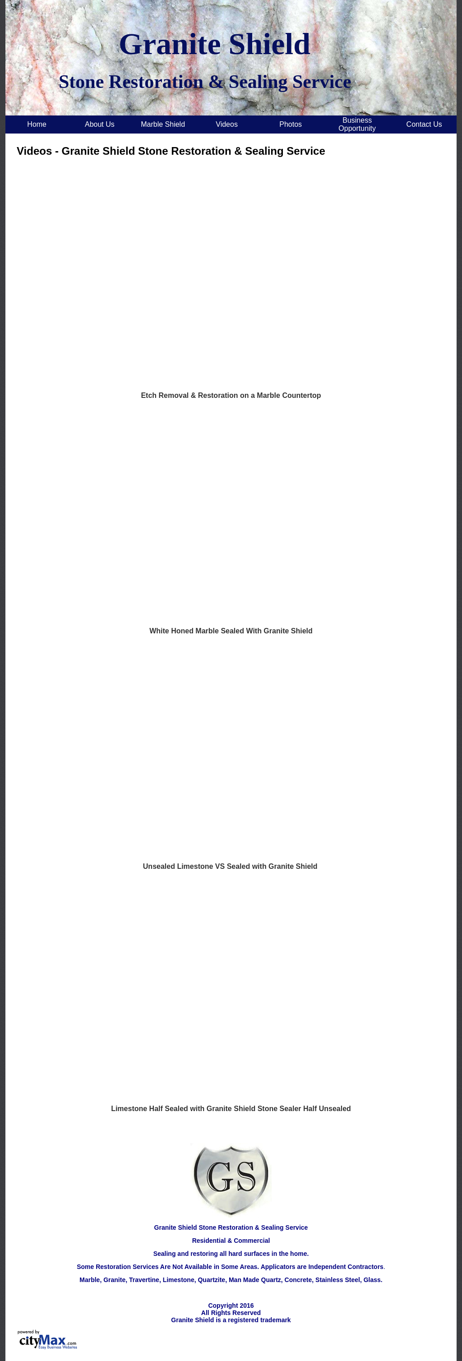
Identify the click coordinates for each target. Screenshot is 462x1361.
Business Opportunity (357, 124)
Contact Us (424, 124)
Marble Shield (163, 124)
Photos (290, 124)
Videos (227, 124)
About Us (100, 124)
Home (36, 124)
